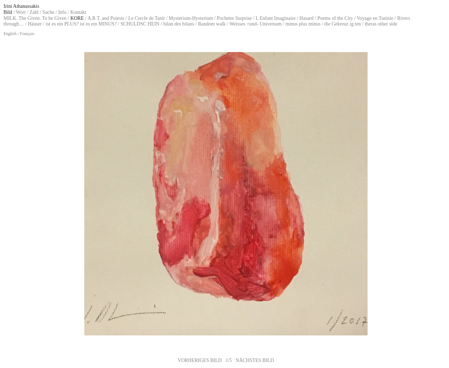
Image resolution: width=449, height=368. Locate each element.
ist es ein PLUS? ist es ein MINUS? (81, 24)
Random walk (212, 24)
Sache (48, 12)
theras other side (381, 24)
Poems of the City (335, 18)
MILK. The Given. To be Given (35, 18)
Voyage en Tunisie (375, 18)
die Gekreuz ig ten (342, 24)
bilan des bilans (178, 24)
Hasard (307, 18)
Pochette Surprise (234, 18)
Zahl (34, 12)
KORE (77, 18)
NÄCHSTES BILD (254, 360)
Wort (21, 12)
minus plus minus (302, 24)
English (10, 33)
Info (62, 12)
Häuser (35, 24)
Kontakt (78, 12)
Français (27, 33)
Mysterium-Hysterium (191, 18)
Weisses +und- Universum (255, 24)
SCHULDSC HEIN (139, 24)
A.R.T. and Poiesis (105, 18)
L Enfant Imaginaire (276, 18)
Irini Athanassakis (21, 6)
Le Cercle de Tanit (146, 18)
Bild (8, 12)
